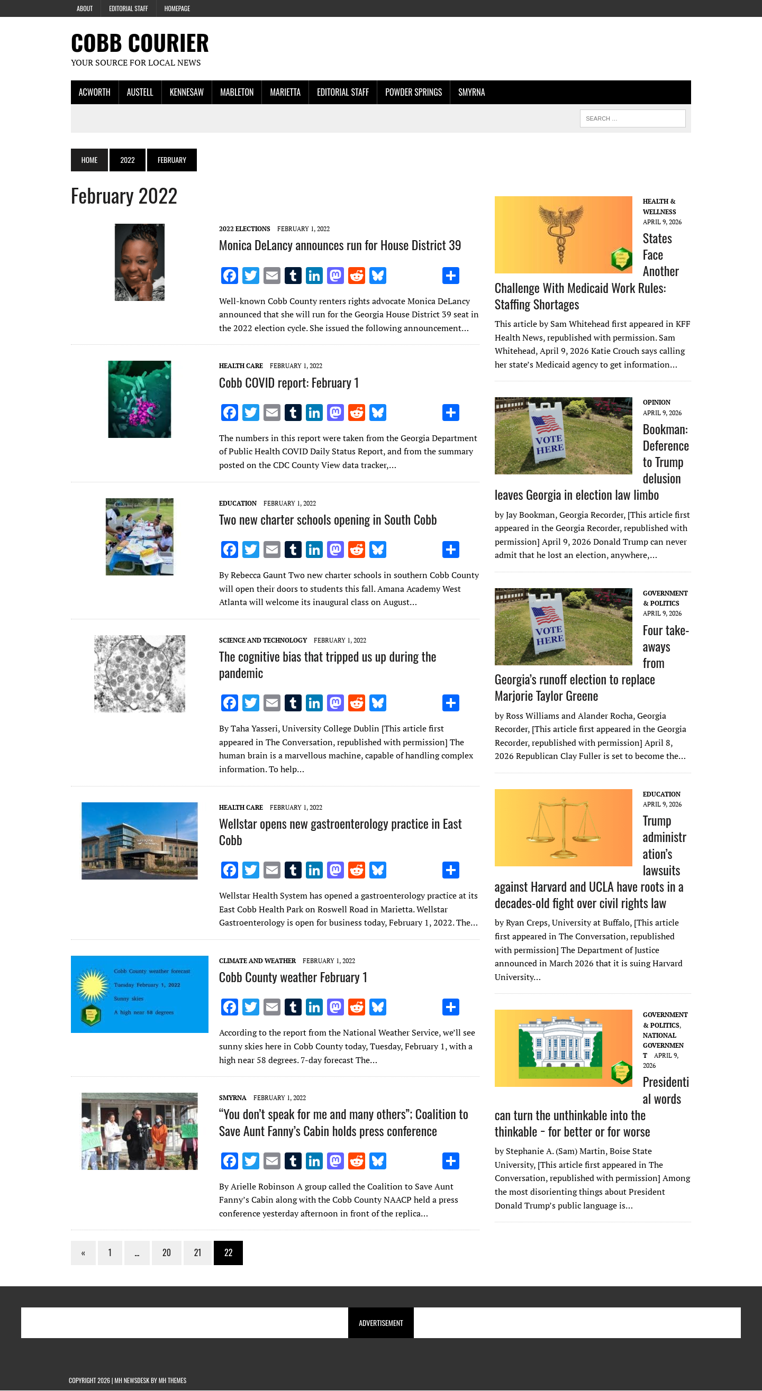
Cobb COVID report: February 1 (287, 381)
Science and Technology (261, 640)
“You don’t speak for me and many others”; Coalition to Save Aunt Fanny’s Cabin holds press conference (341, 1122)
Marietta (283, 92)
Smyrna (469, 92)
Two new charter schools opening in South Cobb (326, 518)
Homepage (177, 8)
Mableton (234, 92)
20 (164, 1253)
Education (236, 503)
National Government (663, 1045)
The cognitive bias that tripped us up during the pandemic (325, 664)
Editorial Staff (128, 8)
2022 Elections (242, 229)
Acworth (92, 92)
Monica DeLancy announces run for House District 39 (338, 244)
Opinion (657, 403)
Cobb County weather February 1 (291, 976)
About (85, 8)
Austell (138, 92)
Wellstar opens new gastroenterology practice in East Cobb (338, 831)
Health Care (239, 366)
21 (195, 1253)
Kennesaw (185, 92)
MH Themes (172, 1380)
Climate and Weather (255, 961)
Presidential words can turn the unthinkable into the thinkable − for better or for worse (593, 1106)
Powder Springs (411, 92)
